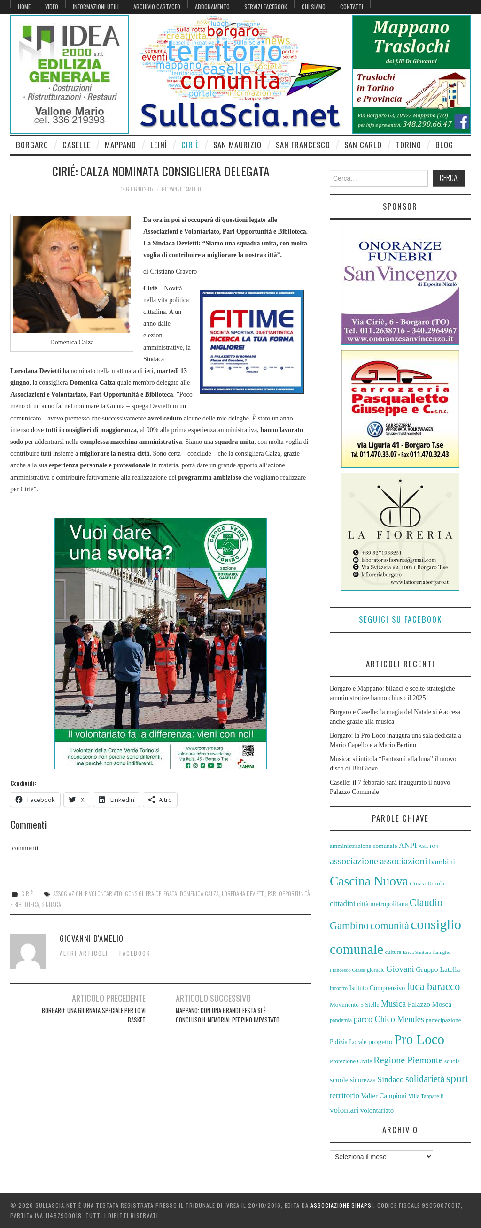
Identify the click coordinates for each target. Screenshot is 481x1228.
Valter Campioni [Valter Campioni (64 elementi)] (384, 1095)
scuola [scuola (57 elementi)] (452, 1061)
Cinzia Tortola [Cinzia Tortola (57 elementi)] (427, 883)
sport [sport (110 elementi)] (457, 1078)
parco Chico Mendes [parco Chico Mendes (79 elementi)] (389, 1019)
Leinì (158, 145)
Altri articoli (84, 953)
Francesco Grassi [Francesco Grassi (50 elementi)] (347, 970)
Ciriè (190, 145)
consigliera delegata (151, 893)
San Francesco (303, 145)
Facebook (134, 953)
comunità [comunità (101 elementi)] (389, 925)
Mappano (120, 145)
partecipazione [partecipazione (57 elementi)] (443, 1020)
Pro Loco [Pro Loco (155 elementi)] (419, 1039)
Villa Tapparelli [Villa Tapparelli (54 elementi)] (426, 1096)
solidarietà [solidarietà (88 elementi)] (424, 1079)
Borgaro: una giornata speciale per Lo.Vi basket (94, 1015)
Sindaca (51, 904)
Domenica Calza (199, 893)
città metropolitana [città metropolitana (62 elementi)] (382, 904)
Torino (408, 145)
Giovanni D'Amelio (181, 189)
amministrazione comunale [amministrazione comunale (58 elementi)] (363, 845)
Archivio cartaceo (156, 6)
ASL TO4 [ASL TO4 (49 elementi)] (428, 846)
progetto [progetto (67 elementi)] (380, 1041)
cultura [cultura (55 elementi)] (393, 952)
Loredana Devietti (243, 893)
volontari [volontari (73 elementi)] (344, 1110)
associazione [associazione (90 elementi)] (354, 861)
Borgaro (32, 145)
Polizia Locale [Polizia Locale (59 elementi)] (348, 1041)
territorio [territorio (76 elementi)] (344, 1095)
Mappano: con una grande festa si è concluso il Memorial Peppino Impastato (227, 1015)
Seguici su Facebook (400, 619)
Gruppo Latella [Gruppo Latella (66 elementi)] (438, 969)
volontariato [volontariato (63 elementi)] (377, 1110)
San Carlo (363, 145)
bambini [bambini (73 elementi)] (442, 861)
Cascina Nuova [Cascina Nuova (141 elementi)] (369, 881)
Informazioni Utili (96, 6)
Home (24, 6)
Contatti (351, 6)
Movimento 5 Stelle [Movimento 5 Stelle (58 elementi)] (354, 1004)
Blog (444, 145)
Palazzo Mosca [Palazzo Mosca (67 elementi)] (430, 1004)
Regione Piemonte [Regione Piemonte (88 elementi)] (407, 1060)
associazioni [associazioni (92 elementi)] (403, 861)
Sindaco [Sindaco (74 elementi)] (391, 1079)
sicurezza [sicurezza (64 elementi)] (363, 1079)
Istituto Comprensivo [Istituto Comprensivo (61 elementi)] (377, 988)
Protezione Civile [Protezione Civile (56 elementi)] (351, 1061)
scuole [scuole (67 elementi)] (339, 1079)
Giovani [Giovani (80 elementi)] (400, 969)
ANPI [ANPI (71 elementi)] (408, 845)
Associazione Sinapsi (341, 1205)
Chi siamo (314, 6)
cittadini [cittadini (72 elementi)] (342, 903)
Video (51, 6)
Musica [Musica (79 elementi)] (393, 1003)
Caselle (76, 145)
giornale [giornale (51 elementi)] (375, 970)
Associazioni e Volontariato (87, 893)
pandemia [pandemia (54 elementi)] (341, 1020)
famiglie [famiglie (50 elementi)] (441, 952)
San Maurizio (237, 145)
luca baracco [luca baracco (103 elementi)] (433, 986)
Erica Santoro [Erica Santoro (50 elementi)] (417, 952)
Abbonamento (212, 6)
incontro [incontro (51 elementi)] (339, 988)
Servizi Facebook (265, 6)
